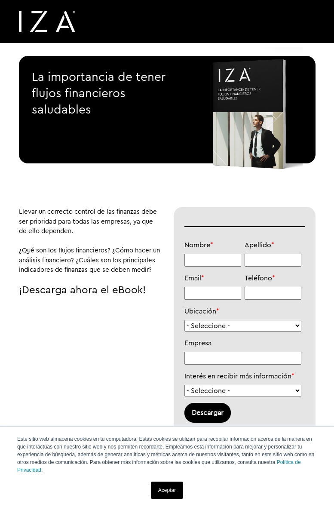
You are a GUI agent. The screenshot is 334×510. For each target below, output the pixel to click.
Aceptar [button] (167, 490)
